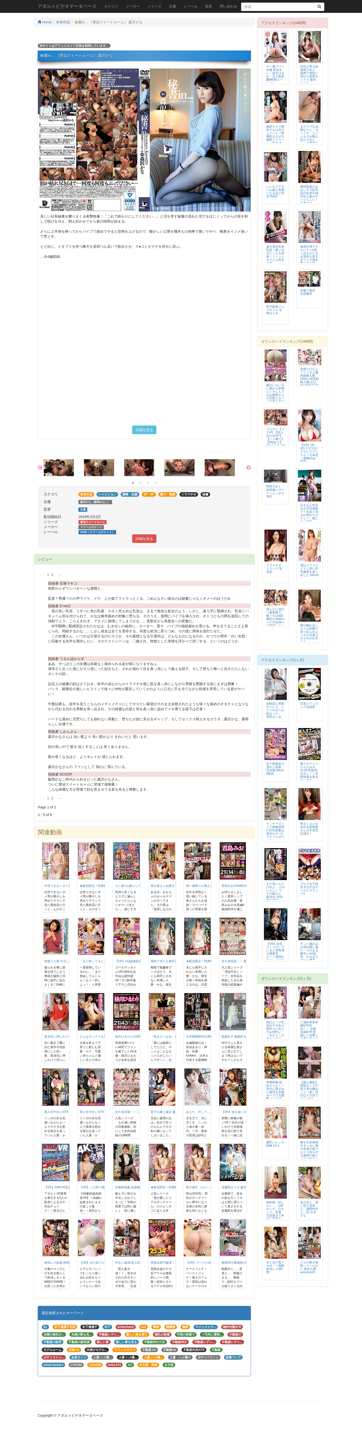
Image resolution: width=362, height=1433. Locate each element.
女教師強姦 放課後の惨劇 (132, 1187)
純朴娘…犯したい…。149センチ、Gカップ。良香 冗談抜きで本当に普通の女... (275, 1212)
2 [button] (140, 482)
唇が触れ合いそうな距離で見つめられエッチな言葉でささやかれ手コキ (309, 633)
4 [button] (155, 482)
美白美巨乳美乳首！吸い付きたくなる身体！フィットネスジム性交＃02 (275, 255)
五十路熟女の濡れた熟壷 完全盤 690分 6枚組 (275, 768)
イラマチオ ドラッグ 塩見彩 (274, 569)
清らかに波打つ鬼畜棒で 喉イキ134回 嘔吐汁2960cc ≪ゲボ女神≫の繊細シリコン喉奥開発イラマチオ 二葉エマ (275, 622)
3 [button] (148, 482)
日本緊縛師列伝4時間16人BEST (207, 1036)
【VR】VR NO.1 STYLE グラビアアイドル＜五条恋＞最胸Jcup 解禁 (309, 453)
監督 (208, 6)
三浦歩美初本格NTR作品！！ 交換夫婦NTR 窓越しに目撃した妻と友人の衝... (309, 1032)
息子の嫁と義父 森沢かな (168, 1112)
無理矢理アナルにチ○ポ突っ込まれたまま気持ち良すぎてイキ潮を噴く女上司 (309, 255)
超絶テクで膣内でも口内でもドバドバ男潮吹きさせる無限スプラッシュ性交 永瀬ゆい (275, 136)
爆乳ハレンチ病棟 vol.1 (275, 1144)
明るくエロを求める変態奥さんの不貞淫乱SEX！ (309, 828)
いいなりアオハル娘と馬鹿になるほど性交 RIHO (275, 191)
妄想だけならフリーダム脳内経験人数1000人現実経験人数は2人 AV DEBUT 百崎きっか (309, 379)
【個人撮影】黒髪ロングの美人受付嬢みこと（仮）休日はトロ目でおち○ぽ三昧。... (309, 1092)
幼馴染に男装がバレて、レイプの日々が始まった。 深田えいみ (275, 710)
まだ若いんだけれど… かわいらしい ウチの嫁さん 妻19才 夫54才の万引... (275, 892)
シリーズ (154, 6)
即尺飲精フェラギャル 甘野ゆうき (275, 310)
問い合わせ (228, 6)
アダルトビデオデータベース (67, 6)
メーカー (133, 6)
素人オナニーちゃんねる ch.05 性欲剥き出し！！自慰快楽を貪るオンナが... (309, 772)
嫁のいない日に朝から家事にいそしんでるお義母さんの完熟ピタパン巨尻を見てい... (275, 395)
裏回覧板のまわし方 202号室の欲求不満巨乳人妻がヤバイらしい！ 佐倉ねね (309, 195)
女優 (172, 6)
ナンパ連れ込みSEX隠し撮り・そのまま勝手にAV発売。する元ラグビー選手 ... (309, 952)
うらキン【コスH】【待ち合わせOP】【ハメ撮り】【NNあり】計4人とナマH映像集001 (275, 439)
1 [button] (132, 482)
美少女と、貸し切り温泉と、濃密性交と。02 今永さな (309, 1209)
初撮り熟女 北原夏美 (307, 292)
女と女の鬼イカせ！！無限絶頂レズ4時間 (275, 1267)
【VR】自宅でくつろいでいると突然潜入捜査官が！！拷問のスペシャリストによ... (275, 953)
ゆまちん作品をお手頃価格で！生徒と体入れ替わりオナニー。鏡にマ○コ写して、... (309, 515)
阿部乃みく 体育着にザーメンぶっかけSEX (275, 491)
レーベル (191, 6)
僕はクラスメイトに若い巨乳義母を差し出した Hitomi (309, 570)
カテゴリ (111, 6)
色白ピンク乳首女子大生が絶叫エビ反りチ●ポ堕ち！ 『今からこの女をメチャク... (275, 1032)
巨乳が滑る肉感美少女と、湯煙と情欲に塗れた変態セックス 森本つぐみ (309, 75)
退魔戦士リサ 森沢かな (236, 1187)
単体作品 (63, 22)
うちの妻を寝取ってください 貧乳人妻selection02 (309, 1267)
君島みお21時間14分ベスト (239, 886)
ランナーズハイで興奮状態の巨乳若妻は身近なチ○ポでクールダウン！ (275, 832)
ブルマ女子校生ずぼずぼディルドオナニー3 (309, 888)
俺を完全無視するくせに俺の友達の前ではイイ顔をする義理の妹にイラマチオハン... (309, 1152)
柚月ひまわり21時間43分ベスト (136, 1036)
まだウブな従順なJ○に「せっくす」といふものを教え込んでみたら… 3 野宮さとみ (309, 136)
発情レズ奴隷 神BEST (59, 1262)
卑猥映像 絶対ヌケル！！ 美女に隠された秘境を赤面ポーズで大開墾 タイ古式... (275, 1090)
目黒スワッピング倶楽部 (309, 705)
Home (45, 22)
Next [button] (248, 467)
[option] (64, 467)
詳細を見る (144, 430)
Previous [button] (39, 467)
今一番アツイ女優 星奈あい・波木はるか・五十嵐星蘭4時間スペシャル (275, 75)
